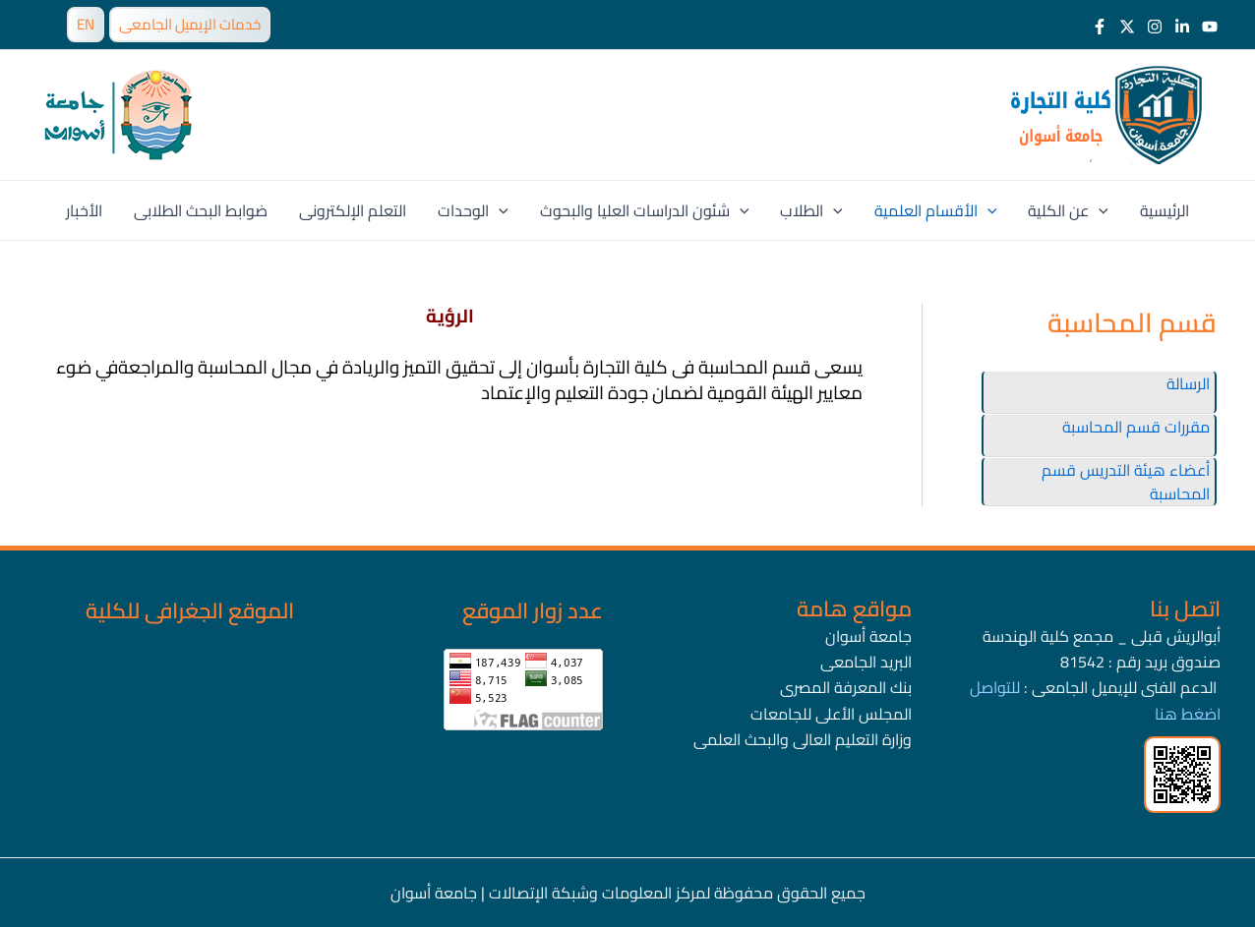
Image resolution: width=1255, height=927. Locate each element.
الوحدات (473, 210)
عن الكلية (1068, 210)
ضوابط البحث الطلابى (201, 210)
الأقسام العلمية (935, 210)
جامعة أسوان (868, 636)
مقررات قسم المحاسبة (1136, 426)
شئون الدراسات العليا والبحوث (644, 210)
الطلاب (811, 210)
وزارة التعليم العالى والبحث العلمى (802, 739)
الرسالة (1188, 383)
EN (85, 24)
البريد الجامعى (866, 661)
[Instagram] (1155, 26)
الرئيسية (1164, 210)
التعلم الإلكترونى (352, 210)
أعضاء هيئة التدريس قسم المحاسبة (1126, 481)
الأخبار (84, 210)
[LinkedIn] (1182, 26)
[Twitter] (1127, 26)
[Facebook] (1099, 26)
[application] (498, 210)
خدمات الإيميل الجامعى (190, 24)
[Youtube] (1210, 26)
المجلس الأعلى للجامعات (831, 713)
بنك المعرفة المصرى (846, 687)
